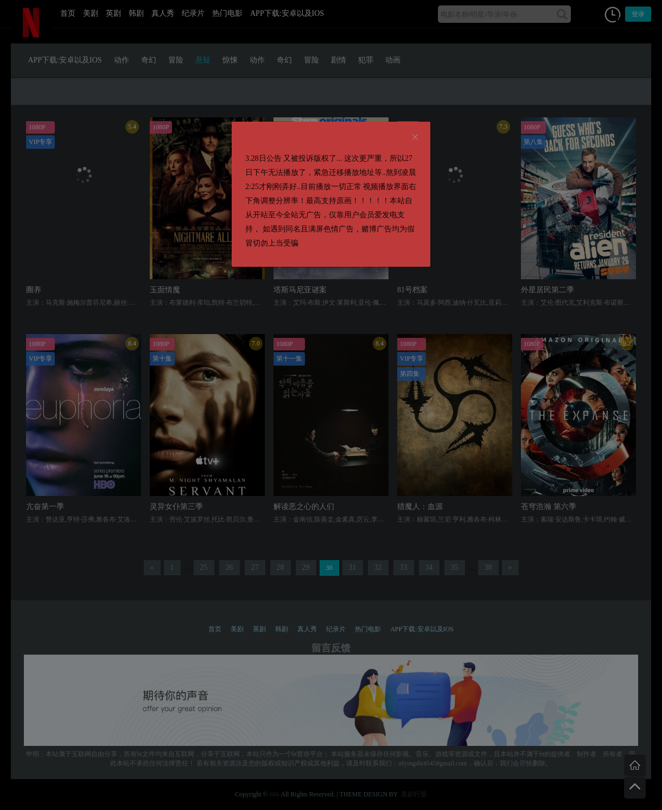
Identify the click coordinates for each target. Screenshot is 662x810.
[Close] (415, 137)
